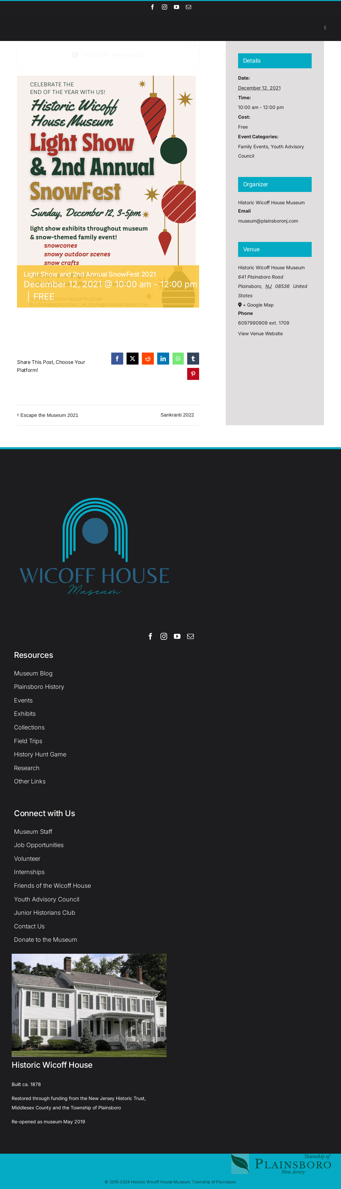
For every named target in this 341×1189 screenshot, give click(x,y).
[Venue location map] (275, 375)
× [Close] (194, 46)
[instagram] (164, 7)
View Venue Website (260, 333)
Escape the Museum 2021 (49, 415)
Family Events (253, 146)
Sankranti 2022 (177, 415)
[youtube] (176, 7)
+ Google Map (258, 305)
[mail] (188, 7)
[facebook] (152, 7)
